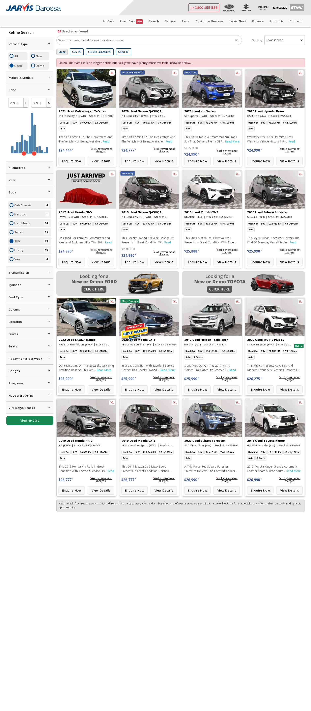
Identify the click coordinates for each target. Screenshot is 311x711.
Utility (31, 250)
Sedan (31, 232)
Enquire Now (71, 161)
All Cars (108, 21)
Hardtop (31, 214)
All (16, 56)
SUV (31, 241)
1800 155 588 (204, 8)
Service (170, 21)
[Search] (237, 40)
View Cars (29, 420)
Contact (296, 21)
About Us (277, 21)
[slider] (23, 153)
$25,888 (191, 251)
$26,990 (191, 479)
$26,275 (254, 378)
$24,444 (66, 150)
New (39, 56)
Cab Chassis (31, 205)
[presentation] (64, 88)
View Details (101, 161)
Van (31, 259)
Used (18, 66)
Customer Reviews (209, 21)
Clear (62, 52)
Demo (40, 66)
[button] (101, 150)
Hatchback (31, 223)
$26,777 (66, 479)
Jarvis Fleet (237, 21)
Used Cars (131, 21)
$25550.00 (191, 148)
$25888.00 (128, 249)
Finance (258, 21)
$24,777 (128, 150)
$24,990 (191, 154)
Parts (186, 21)
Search (154, 21)
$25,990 (254, 251)
